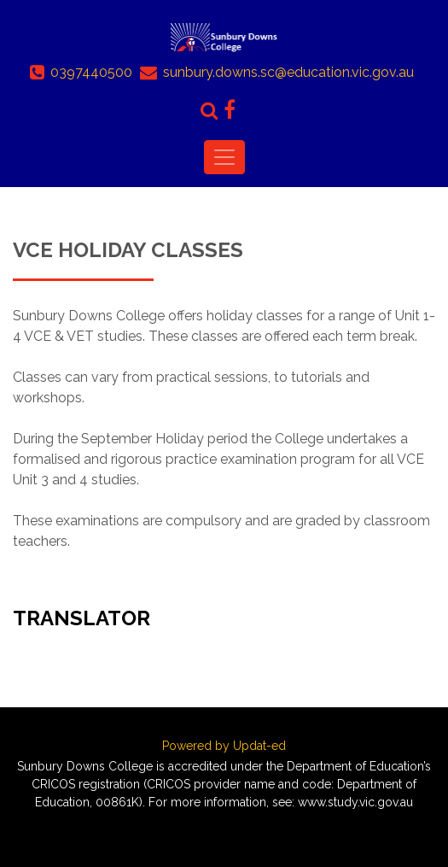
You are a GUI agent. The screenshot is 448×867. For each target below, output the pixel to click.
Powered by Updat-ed (224, 746)
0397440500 (91, 72)
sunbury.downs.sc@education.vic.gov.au (288, 72)
